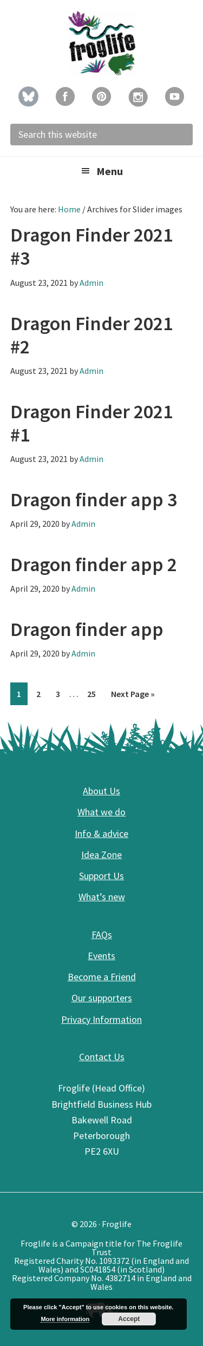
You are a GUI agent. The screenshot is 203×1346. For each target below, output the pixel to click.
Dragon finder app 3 (93, 499)
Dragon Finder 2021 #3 (91, 246)
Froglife (102, 43)
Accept (129, 1319)
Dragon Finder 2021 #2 (91, 335)
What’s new (101, 896)
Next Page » (132, 695)
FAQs (101, 934)
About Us (101, 791)
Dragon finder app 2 (93, 564)
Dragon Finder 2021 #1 (91, 423)
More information (65, 1319)
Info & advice (101, 833)
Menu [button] (109, 171)
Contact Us (102, 1056)
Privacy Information (101, 1019)
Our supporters (101, 998)
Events (101, 955)
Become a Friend (102, 976)
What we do (101, 812)
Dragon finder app (86, 629)
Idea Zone (101, 854)
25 (94, 692)
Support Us (101, 875)
